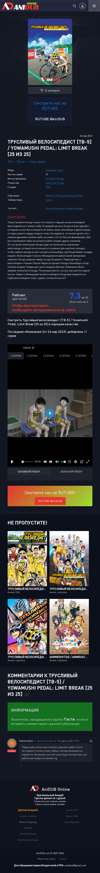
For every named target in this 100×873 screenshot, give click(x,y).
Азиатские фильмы (28, 839)
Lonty (49, 199)
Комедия (50, 170)
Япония (21, 161)
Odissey (59, 195)
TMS (48, 186)
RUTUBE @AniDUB (50, 119)
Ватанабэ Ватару (55, 178)
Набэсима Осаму (55, 182)
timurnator (26, 740)
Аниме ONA (72, 815)
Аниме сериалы (37, 161)
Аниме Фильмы (28, 833)
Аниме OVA (72, 809)
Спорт (60, 170)
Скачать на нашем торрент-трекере (64, 208)
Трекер (63, 858)
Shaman (50, 195)
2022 (10, 161)
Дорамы (27, 827)
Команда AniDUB (73, 195)
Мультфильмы (72, 821)
